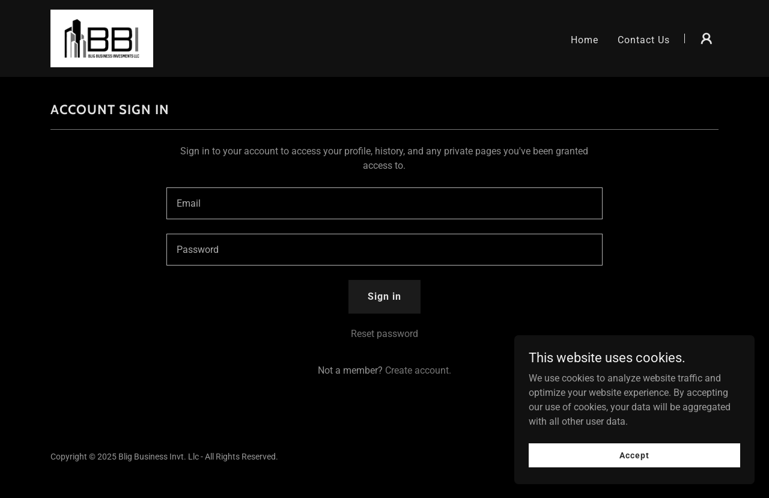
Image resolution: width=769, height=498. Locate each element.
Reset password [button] (384, 333)
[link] (101, 37)
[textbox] (384, 203)
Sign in (384, 296)
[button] (707, 38)
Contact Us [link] (644, 40)
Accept (634, 455)
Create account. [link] (418, 370)
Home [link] (584, 40)
